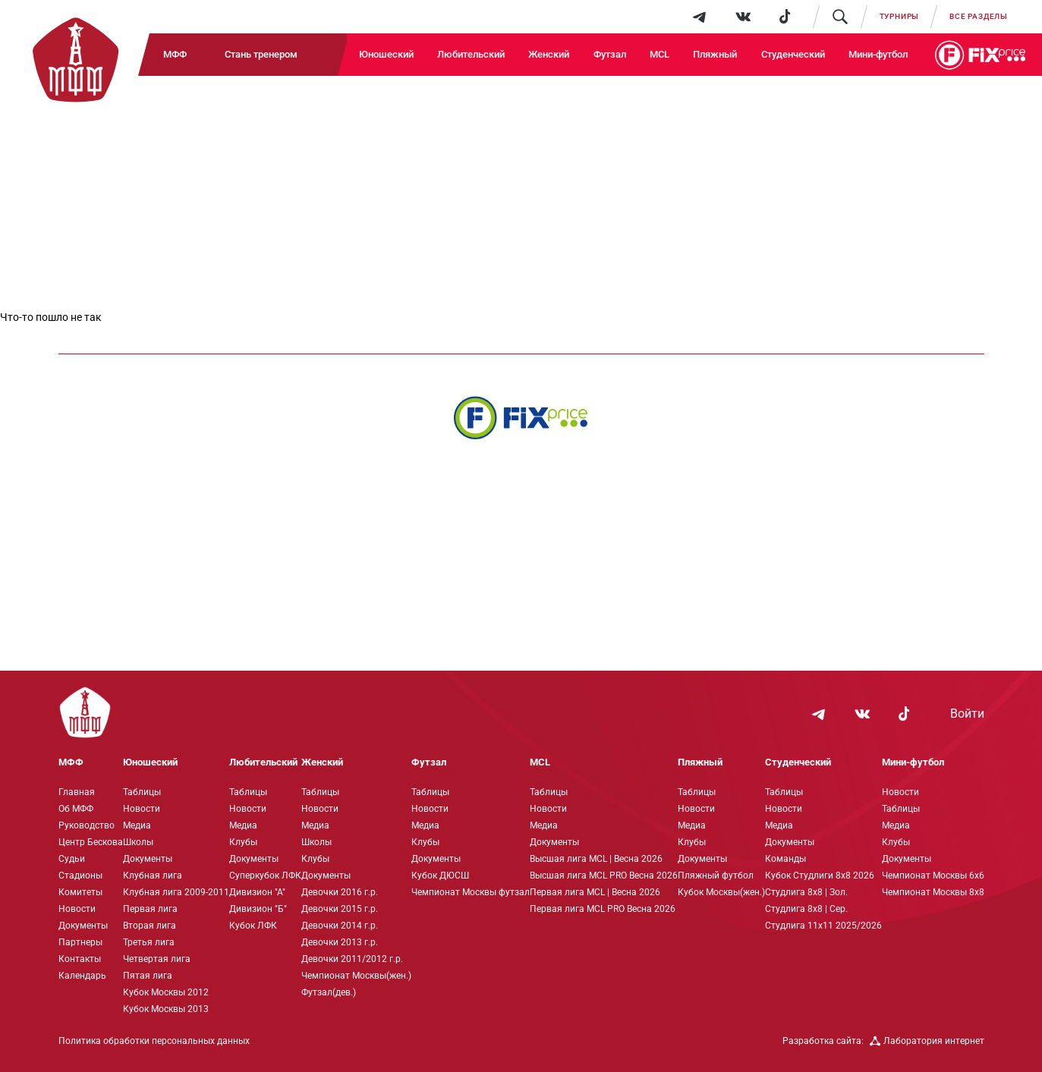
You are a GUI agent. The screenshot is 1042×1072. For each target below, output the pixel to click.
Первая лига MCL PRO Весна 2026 (602, 909)
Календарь (82, 975)
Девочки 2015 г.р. (339, 909)
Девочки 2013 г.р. (339, 942)
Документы (83, 925)
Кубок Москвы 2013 (166, 1009)
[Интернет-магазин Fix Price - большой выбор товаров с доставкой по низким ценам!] (521, 417)
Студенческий (793, 54)
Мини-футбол (878, 54)
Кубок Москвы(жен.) (721, 892)
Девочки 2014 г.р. (339, 925)
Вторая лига (149, 925)
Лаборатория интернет (927, 1041)
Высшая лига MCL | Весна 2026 (596, 859)
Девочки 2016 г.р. (339, 892)
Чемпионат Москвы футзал (470, 892)
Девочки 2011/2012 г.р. (352, 959)
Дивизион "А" (257, 892)
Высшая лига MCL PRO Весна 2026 (604, 875)
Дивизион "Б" (258, 909)
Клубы (243, 842)
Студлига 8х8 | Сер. (806, 909)
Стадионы (80, 875)
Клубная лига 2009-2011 (176, 892)
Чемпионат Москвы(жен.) (356, 975)
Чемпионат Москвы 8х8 (933, 892)
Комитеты (80, 892)
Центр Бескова (90, 842)
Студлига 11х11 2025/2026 (823, 925)
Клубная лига (152, 875)
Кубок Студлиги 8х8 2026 (819, 875)
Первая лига (150, 909)
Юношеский (386, 54)
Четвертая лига (156, 959)
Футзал (609, 54)
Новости (77, 909)
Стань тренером (261, 54)
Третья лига (149, 942)
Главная (76, 792)
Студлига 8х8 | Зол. (806, 892)
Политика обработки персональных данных (154, 1041)
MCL (659, 54)
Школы (138, 842)
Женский (548, 54)
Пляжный (715, 54)
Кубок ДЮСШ (440, 875)
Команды (785, 859)
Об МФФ (75, 808)
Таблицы (142, 792)
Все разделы (978, 16)
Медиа (137, 825)
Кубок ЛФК (253, 925)
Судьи (71, 859)
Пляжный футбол (716, 875)
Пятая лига (147, 975)
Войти (967, 714)
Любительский (471, 54)
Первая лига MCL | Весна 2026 (595, 892)
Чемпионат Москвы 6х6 (933, 875)
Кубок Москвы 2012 (166, 992)
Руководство (86, 825)
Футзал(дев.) (328, 992)
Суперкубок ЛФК (265, 875)
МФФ (175, 54)
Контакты (79, 959)
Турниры (900, 16)
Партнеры (80, 942)
